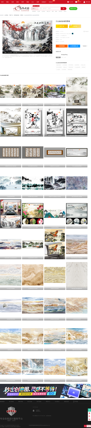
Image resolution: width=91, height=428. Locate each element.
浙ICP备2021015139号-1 (14, 425)
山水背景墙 (64, 69)
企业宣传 (43, 11)
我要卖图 (89, 410)
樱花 (56, 11)
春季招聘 (34, 11)
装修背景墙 (70, 69)
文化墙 (38, 11)
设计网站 (6, 15)
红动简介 (57, 401)
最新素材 (2, 401)
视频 (28, 2)
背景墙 (21, 15)
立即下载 (62, 26)
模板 (7, 2)
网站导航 (20, 401)
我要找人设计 (73, 8)
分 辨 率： (58, 35)
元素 (12, 2)
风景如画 (83, 67)
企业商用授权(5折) (74, 46)
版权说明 (66, 401)
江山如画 (58, 69)
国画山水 (65, 67)
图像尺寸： (58, 37)
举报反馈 (87, 31)
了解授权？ (84, 46)
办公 (33, 2)
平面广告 (11, 15)
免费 (38, 2)
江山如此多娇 (77, 67)
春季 (53, 11)
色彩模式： (58, 39)
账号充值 (30, 401)
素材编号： (58, 31)
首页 (2, 2)
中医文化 (60, 11)
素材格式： (58, 33)
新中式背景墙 (59, 67)
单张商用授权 (62, 46)
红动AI (51, 1)
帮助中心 (48, 401)
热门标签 (11, 401)
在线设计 (44, 2)
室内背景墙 (71, 67)
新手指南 (39, 401)
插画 (17, 2)
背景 (22, 2)
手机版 (75, 401)
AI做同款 (73, 26)
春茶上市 (48, 11)
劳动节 (65, 11)
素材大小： (58, 41)
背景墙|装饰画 (16, 15)
